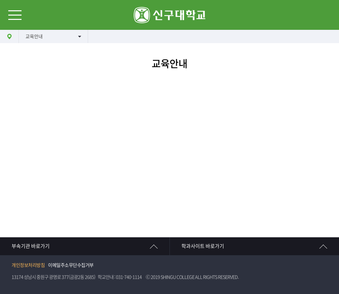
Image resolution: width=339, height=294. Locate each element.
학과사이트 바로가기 (202, 246)
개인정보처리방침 (28, 265)
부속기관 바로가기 (31, 246)
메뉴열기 (15, 15)
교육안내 (34, 36)
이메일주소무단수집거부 (71, 265)
